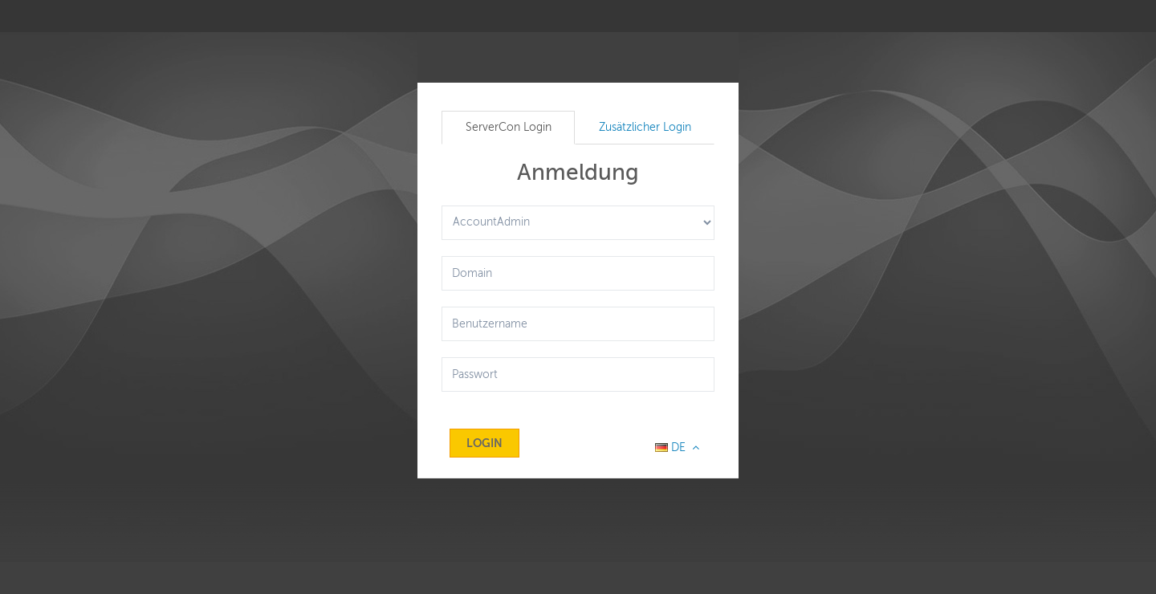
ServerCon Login (509, 127)
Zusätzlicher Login (645, 127)
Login (484, 443)
